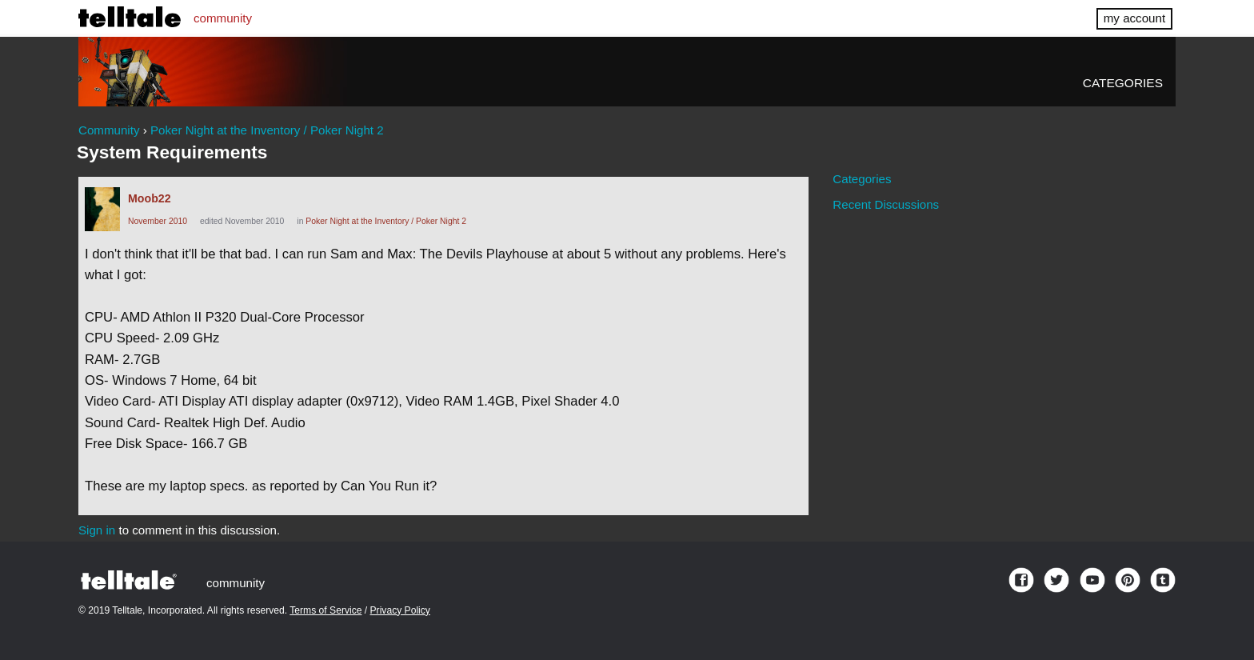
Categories (1123, 83)
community (223, 18)
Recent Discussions (886, 204)
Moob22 (149, 198)
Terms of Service (325, 610)
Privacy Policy (400, 610)
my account (1134, 18)
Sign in (96, 530)
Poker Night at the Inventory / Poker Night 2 (386, 221)
